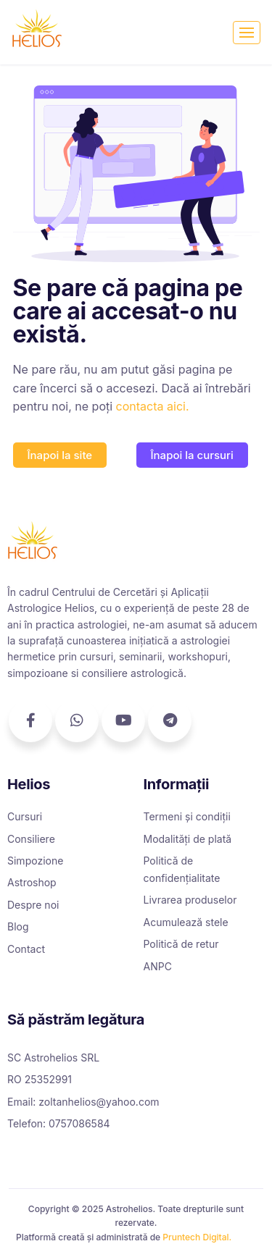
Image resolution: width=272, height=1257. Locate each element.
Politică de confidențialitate (182, 869)
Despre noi (33, 905)
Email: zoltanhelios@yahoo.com (83, 1102)
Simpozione (35, 860)
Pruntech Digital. (196, 1237)
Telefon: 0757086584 (58, 1123)
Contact (26, 949)
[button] (60, 455)
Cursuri (24, 816)
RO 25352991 (39, 1079)
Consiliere (31, 839)
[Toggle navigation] (246, 32)
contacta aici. (152, 406)
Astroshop (32, 882)
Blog (18, 926)
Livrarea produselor (190, 900)
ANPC (158, 966)
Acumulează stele (186, 922)
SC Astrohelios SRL (53, 1057)
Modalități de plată (188, 839)
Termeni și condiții (187, 816)
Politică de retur (181, 944)
